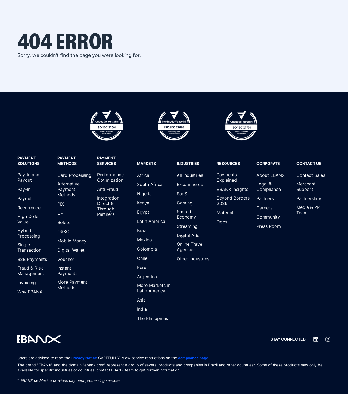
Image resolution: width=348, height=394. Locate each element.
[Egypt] (154, 212)
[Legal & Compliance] (273, 187)
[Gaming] (194, 203)
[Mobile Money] (74, 241)
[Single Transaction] (34, 247)
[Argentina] (154, 276)
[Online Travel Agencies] (194, 247)
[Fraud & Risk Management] (34, 271)
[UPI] (74, 213)
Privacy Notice (84, 358)
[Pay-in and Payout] (34, 177)
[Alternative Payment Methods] (74, 189)
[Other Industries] (194, 258)
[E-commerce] (194, 184)
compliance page (195, 358)
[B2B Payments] (34, 259)
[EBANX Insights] (234, 189)
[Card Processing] (74, 175)
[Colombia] (154, 249)
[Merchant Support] (313, 187)
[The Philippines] (154, 318)
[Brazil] (154, 230)
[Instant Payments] (74, 271)
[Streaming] (194, 226)
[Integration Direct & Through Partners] (114, 206)
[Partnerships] (313, 198)
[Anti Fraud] (114, 189)
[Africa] (154, 175)
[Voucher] (74, 259)
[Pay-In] (34, 189)
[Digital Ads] (194, 235)
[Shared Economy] (194, 214)
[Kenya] (154, 203)
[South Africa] (154, 184)
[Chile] (154, 258)
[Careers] (273, 207)
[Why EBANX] (34, 292)
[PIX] (74, 204)
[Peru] (154, 267)
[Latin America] (154, 221)
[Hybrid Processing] (34, 233)
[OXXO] (74, 231)
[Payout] (34, 198)
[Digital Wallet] (74, 250)
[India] (154, 309)
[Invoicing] (34, 282)
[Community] (273, 217)
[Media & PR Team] (313, 210)
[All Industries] (194, 175)
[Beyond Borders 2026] (234, 201)
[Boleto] (74, 222)
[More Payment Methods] (74, 285)
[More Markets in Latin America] (154, 288)
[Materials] (234, 212)
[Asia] (154, 300)
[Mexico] (154, 239)
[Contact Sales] (313, 175)
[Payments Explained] (234, 177)
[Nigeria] (154, 193)
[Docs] (234, 222)
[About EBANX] (273, 175)
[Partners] (273, 198)
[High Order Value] (34, 219)
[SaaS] (194, 193)
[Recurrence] (34, 207)
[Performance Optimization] (114, 177)
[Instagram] (328, 339)
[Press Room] (273, 226)
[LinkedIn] (316, 339)
